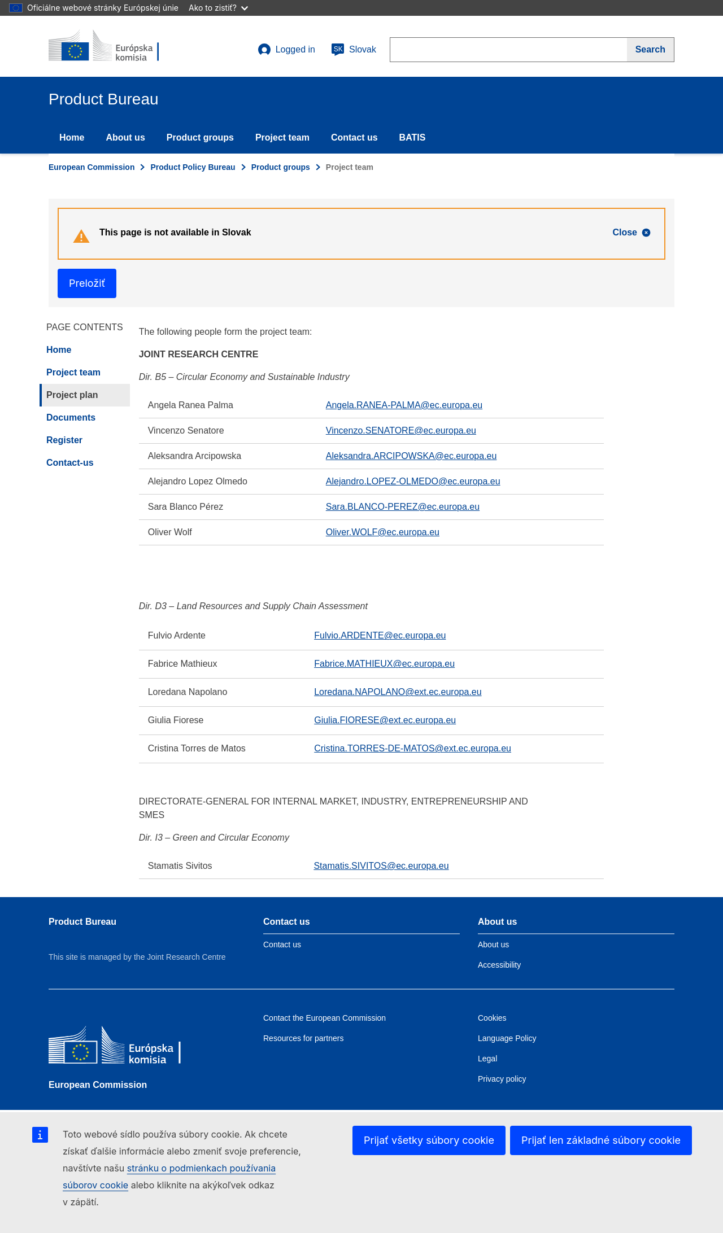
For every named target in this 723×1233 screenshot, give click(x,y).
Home (71, 137)
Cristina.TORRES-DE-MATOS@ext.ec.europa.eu (412, 748)
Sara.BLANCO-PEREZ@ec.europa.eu (403, 506)
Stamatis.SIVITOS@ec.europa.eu (380, 866)
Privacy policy (502, 1078)
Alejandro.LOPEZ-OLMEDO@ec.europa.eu (413, 481)
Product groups (200, 137)
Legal (487, 1058)
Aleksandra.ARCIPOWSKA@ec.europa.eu (411, 456)
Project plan (72, 395)
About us (125, 137)
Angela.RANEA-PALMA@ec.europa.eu (404, 405)
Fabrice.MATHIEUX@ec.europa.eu (384, 663)
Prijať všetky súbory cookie (429, 1140)
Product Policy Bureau (192, 167)
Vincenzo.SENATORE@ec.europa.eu (401, 430)
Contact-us (70, 462)
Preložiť (87, 283)
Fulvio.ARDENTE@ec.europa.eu (380, 635)
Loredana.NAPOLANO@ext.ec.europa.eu (397, 692)
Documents (70, 417)
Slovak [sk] (353, 49)
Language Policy (507, 1038)
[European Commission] (130, 1047)
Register (64, 440)
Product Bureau (82, 921)
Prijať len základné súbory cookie (601, 1140)
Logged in (286, 49)
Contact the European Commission (324, 1017)
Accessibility (499, 964)
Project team (282, 137)
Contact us (354, 137)
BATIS (412, 137)
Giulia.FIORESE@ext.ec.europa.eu (385, 720)
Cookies (492, 1017)
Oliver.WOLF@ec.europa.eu (382, 532)
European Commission (91, 167)
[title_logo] (117, 46)
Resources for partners (303, 1038)
